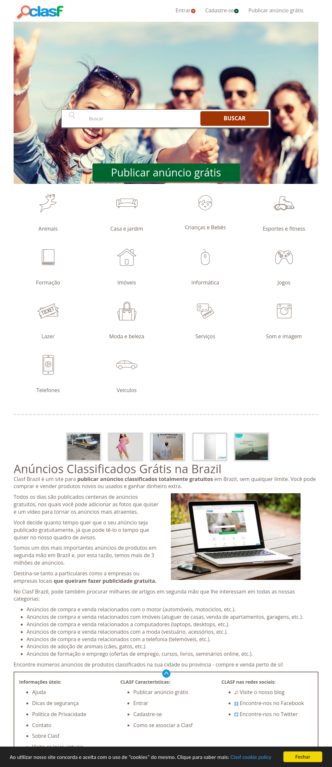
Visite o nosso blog (259, 692)
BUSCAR (234, 118)
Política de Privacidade (59, 714)
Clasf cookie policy (251, 757)
